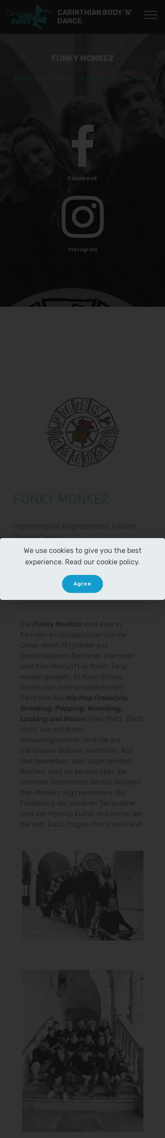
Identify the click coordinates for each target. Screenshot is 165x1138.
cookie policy (117, 562)
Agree (82, 584)
